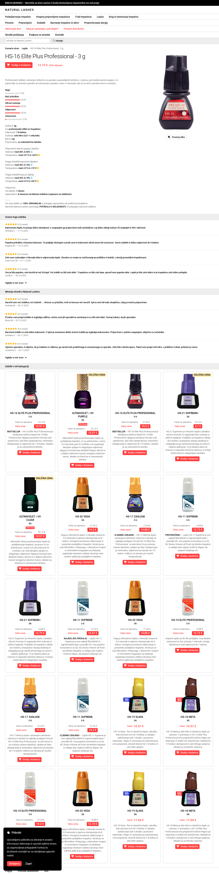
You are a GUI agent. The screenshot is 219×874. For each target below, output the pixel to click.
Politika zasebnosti (28, 871)
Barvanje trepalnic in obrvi (64, 22)
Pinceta (9, 22)
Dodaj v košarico (19, 65)
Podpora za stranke (39, 34)
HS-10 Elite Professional (188, 621)
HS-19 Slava (135, 718)
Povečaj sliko (176, 137)
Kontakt (59, 34)
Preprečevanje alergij (96, 22)
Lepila (100, 16)
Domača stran (12, 48)
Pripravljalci (25, 22)
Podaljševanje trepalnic (18, 16)
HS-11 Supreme (188, 518)
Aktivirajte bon (13, 28)
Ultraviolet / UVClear (30, 520)
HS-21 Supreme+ (188, 415)
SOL (46, 871)
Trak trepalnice (83, 16)
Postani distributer (74, 28)
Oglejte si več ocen (16, 283)
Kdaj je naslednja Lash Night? (42, 28)
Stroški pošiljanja (14, 34)
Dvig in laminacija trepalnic (123, 16)
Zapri (28, 863)
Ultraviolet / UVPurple (83, 416)
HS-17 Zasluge (135, 518)
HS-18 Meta (188, 718)
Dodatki (41, 22)
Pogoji (8, 871)
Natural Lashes (19, 9)
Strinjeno (14, 863)
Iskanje (57, 40)
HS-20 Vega (82, 518)
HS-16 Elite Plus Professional (30, 415)
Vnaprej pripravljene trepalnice (53, 16)
